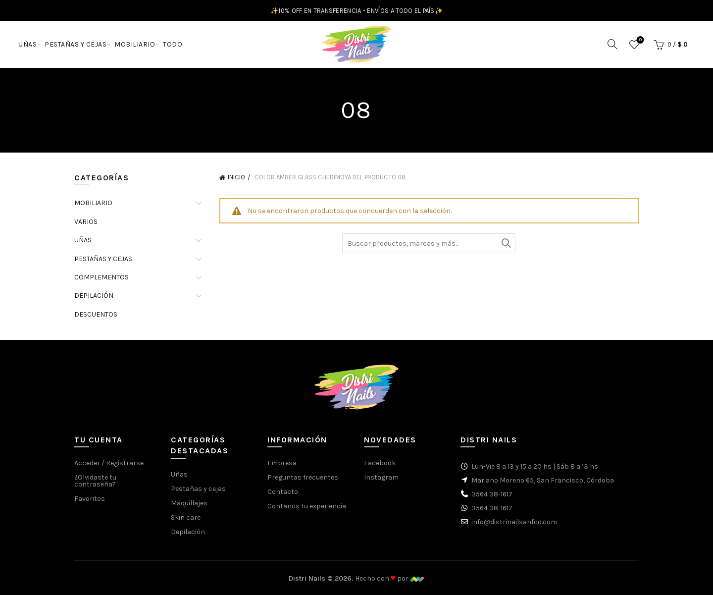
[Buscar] (612, 44)
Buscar (505, 243)
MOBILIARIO (134, 44)
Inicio (236, 177)
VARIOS (86, 221)
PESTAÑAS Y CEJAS (75, 44)
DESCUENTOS (95, 314)
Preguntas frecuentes (302, 477)
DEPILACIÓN (93, 295)
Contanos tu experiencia (306, 506)
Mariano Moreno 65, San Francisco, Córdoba (542, 480)
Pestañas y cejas (198, 489)
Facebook (380, 463)
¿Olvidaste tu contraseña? (95, 480)
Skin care (186, 517)
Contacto (282, 491)
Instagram (381, 477)
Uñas (179, 474)
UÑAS (27, 44)
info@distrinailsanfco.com (514, 522)
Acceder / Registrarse (109, 463)
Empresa (282, 463)
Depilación (188, 532)
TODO (172, 44)
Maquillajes (189, 503)
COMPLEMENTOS (101, 277)
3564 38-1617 (491, 494)
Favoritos (639, 40)
